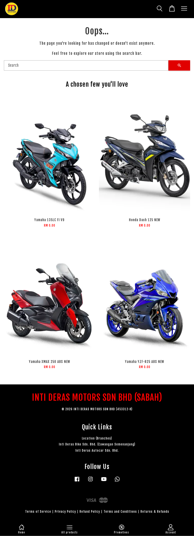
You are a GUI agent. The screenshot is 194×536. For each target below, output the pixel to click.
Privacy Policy (65, 511)
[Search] (86, 65)
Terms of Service (38, 511)
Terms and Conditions (120, 511)
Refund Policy (90, 511)
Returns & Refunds (155, 511)
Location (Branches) (97, 438)
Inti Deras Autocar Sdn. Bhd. (97, 450)
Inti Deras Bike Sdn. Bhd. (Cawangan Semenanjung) (97, 444)
